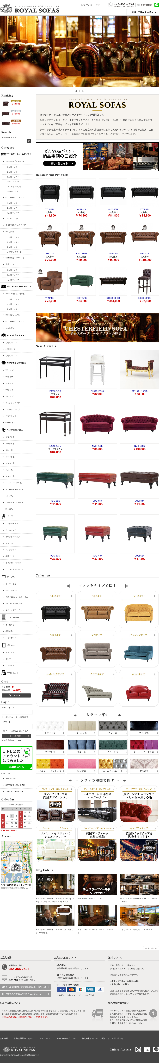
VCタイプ (9, 370)
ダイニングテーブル (14, 610)
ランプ (8, 659)
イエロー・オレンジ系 (14, 489)
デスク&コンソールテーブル (17, 597)
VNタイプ (9, 396)
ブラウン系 (10, 463)
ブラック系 (10, 457)
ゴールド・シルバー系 (14, 502)
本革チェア (10, 556)
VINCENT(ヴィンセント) (15, 161)
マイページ (45, 1038)
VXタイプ (9, 390)
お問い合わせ (11, 778)
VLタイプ (9, 383)
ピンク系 (9, 496)
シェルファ (10, 328)
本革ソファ (10, 264)
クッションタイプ (13, 403)
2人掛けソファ (11, 349)
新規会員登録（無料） (24, 1038)
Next (157, 52)
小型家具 (9, 631)
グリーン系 (10, 476)
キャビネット (11, 625)
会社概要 (4, 1038)
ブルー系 (9, 470)
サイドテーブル (12, 590)
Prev (1, 52)
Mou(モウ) (10, 232)
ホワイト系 (10, 437)
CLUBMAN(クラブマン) (15, 197)
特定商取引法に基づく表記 (93, 1038)
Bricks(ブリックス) (13, 315)
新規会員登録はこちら (11, 740)
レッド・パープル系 (14, 483)
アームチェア (11, 530)
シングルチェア (12, 524)
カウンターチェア (13, 537)
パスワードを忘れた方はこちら (15, 731)
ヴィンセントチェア (14, 563)
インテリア (10, 652)
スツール (9, 543)
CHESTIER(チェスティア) (16, 225)
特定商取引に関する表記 (15, 785)
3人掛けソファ (11, 356)
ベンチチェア (11, 550)
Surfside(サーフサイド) (15, 258)
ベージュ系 (10, 444)
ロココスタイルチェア (14, 569)
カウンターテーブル (14, 603)
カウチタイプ (11, 416)
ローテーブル (11, 584)
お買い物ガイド (15, 980)
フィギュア (10, 665)
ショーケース (11, 638)
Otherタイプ (10, 422)
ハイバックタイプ (13, 409)
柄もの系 (9, 509)
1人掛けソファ (11, 343)
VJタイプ (9, 377)
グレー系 (9, 450)
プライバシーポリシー (14, 792)
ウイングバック (12, 218)
